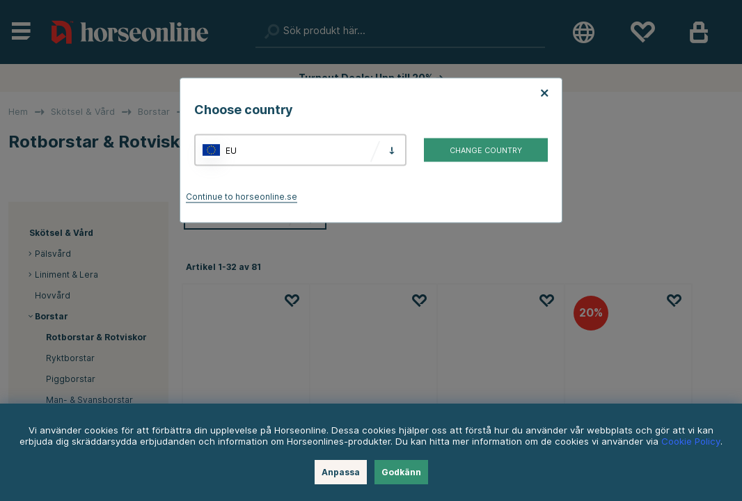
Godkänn (401, 472)
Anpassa (341, 472)
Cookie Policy (690, 441)
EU (231, 150)
